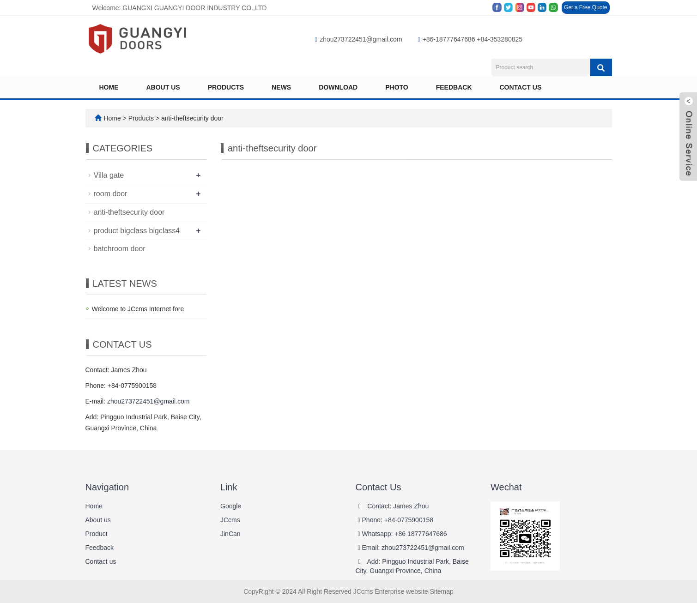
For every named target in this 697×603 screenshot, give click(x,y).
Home (109, 87)
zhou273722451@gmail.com (358, 39)
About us (163, 87)
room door (110, 194)
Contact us (521, 87)
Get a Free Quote (585, 7)
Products (226, 87)
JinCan (230, 533)
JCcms (230, 520)
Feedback (454, 87)
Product (96, 533)
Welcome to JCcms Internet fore (138, 309)
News (281, 87)
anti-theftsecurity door (191, 118)
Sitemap (441, 591)
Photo (396, 87)
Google (230, 506)
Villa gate (109, 175)
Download (338, 87)
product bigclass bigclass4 (137, 231)
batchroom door (119, 249)
